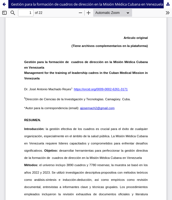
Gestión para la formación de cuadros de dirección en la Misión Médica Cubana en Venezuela (87, 4)
